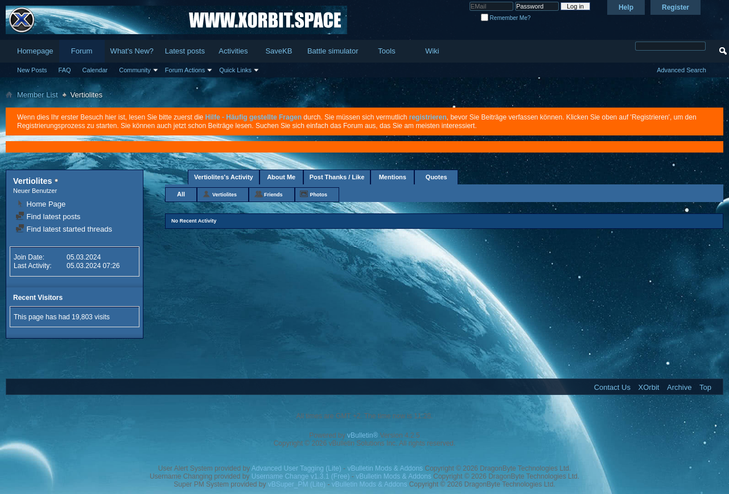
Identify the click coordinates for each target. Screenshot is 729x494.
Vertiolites (224, 194)
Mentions (392, 177)
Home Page (40, 204)
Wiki (432, 51)
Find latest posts (47, 216)
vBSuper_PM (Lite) (297, 484)
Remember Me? (505, 18)
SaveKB (278, 51)
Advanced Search (681, 70)
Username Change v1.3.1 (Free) (301, 476)
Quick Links (235, 70)
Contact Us (612, 387)
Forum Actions (185, 70)
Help (626, 7)
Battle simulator (333, 51)
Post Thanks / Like (337, 177)
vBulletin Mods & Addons (385, 468)
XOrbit (649, 387)
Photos (319, 194)
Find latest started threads (63, 229)
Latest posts (185, 51)
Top (705, 387)
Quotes (436, 177)
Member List (37, 94)
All (181, 194)
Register (675, 7)
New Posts (32, 70)
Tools (386, 51)
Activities (233, 51)
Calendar (95, 70)
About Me (281, 177)
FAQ (65, 70)
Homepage (35, 51)
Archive (679, 387)
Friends (273, 194)
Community (135, 70)
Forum (82, 51)
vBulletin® (362, 435)
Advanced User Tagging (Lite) (296, 468)
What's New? (132, 51)
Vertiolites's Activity (223, 177)
